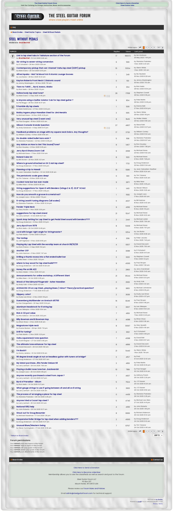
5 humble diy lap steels (27, 106)
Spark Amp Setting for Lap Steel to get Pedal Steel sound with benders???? (53, 219)
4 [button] (151, 47)
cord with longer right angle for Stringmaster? (39, 231)
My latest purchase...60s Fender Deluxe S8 (37, 363)
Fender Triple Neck (25, 207)
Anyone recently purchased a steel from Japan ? (40, 375)
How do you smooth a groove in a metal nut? (38, 194)
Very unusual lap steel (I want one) (33, 118)
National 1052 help (25, 406)
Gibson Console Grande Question (32, 125)
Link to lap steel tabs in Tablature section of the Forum (43, 55)
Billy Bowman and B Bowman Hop (32, 319)
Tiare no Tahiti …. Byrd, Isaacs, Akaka (34, 86)
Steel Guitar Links (127, 5)
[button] (140, 47)
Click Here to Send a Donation (127, 3)
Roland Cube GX (24, 157)
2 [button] (146, 47)
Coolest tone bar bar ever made (32, 182)
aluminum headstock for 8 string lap (34, 306)
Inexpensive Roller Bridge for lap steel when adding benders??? (47, 419)
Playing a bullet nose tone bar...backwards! (37, 369)
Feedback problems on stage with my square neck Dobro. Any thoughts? (52, 132)
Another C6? (22, 250)
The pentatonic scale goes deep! (32, 175)
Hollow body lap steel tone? (30, 93)
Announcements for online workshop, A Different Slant (43, 275)
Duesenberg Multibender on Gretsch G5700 (37, 300)
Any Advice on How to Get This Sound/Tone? (38, 144)
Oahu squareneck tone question (32, 338)
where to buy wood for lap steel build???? (36, 263)
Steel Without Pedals (23, 39)
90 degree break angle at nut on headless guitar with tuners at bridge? (51, 356)
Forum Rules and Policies (94, 488)
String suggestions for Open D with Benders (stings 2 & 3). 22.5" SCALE (50, 188)
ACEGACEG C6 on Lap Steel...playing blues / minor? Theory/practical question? (55, 288)
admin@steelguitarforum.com (79, 493)
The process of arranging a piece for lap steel (39, 394)
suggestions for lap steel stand (31, 213)
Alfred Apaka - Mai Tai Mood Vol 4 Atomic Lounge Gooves (44, 74)
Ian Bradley (159, 499)
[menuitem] (13, 27)
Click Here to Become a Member (86, 472)
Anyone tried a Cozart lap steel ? (32, 400)
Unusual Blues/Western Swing (30, 425)
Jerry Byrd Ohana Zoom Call (30, 150)
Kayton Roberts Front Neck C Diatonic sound (38, 80)
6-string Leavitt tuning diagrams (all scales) (38, 200)
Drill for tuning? (23, 331)
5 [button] (154, 47)
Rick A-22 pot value (25, 313)
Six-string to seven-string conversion (34, 61)
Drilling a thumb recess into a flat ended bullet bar (41, 256)
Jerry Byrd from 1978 (26, 225)
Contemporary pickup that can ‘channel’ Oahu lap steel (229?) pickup (50, 68)
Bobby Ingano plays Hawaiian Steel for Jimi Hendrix (41, 112)
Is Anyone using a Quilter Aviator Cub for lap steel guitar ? (44, 100)
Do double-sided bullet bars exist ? (33, 138)
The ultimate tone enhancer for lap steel (36, 344)
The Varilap (22, 238)
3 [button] (148, 47)
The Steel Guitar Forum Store (45, 3)
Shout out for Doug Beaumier (30, 413)
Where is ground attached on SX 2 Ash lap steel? (40, 163)
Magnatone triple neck (27, 325)
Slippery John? (23, 294)
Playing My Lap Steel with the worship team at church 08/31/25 (47, 244)
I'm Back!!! (21, 350)
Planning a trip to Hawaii (28, 169)
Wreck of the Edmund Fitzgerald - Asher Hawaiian (40, 281)
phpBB (139, 502)
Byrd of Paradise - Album (28, 381)
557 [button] (159, 47)
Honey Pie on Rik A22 (26, 269)
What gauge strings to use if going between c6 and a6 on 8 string (48, 388)
